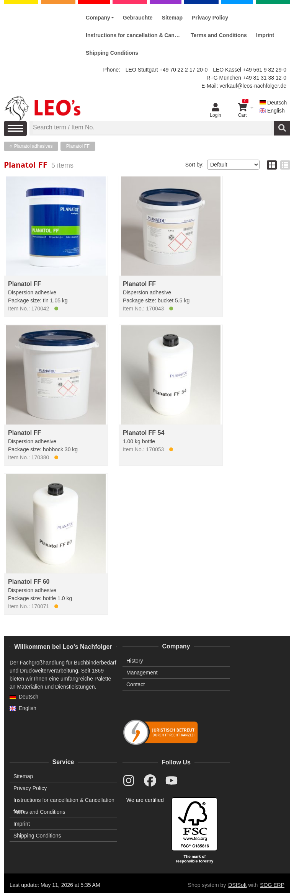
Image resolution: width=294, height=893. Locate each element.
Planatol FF (78, 146)
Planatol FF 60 (28, 581)
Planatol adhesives (33, 146)
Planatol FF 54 (143, 432)
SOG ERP (272, 885)
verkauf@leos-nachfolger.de (252, 86)
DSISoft (237, 885)
